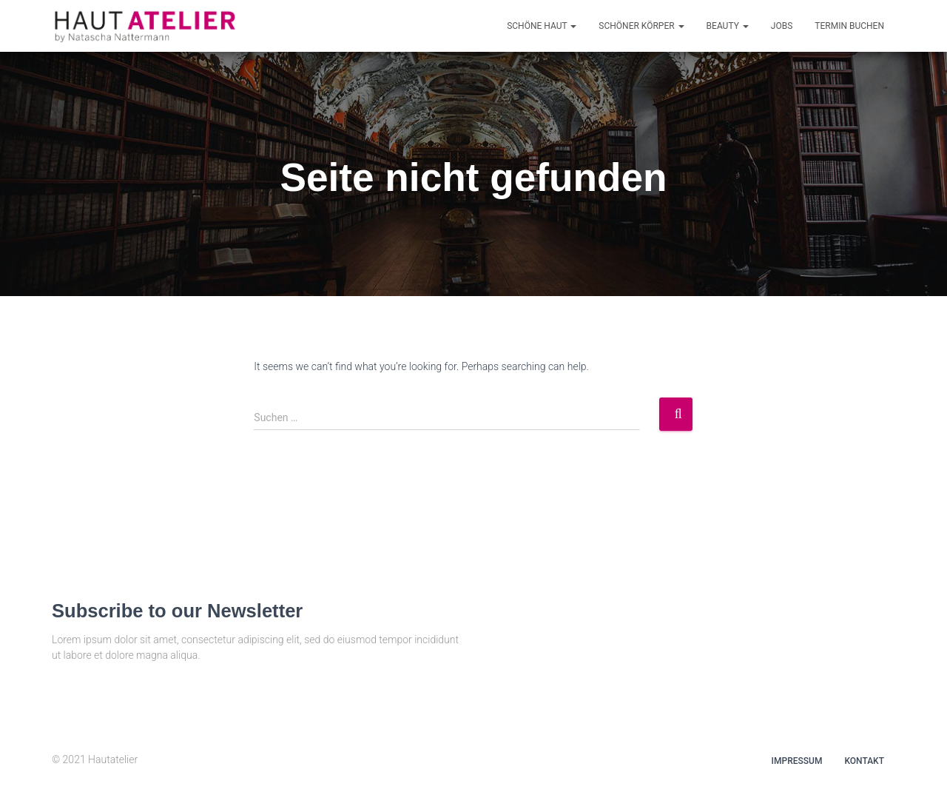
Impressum (797, 761)
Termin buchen (849, 26)
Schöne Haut (541, 26)
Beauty (728, 26)
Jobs (781, 26)
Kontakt (864, 761)
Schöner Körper (641, 26)
